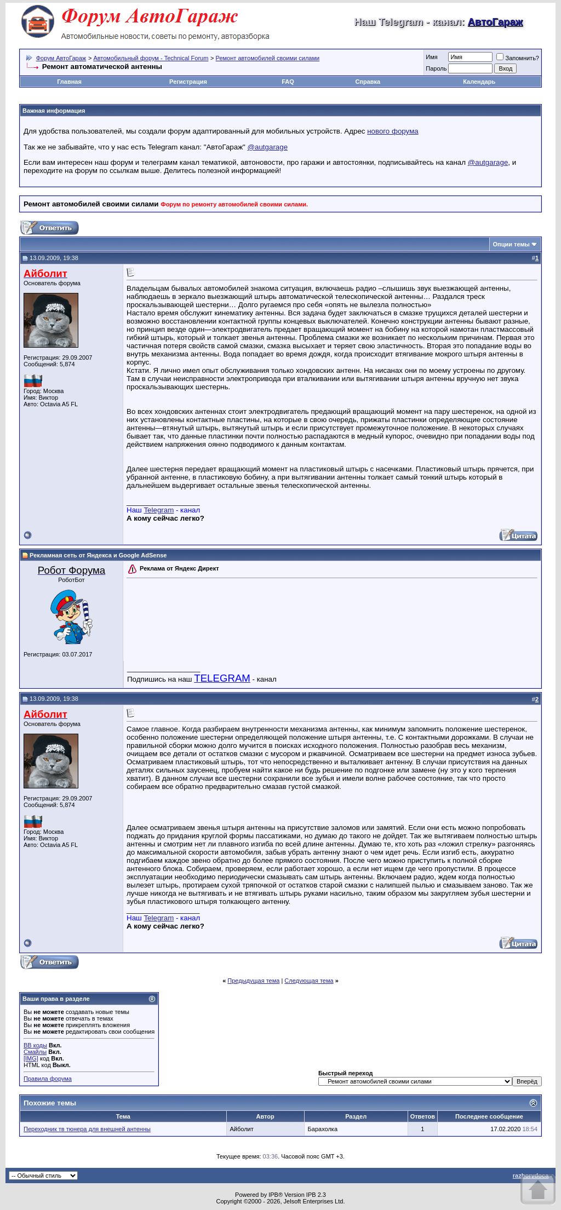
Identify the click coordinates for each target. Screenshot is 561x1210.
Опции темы (511, 244)
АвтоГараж (495, 21)
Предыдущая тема (253, 980)
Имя (431, 57)
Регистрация (188, 81)
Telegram (159, 510)
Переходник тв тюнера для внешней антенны (87, 1129)
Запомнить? (517, 58)
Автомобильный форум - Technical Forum (150, 58)
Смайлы (35, 1051)
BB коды (35, 1045)
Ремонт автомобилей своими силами (268, 58)
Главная (69, 81)
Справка (367, 81)
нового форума (393, 131)
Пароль (436, 68)
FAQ (288, 81)
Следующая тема (308, 980)
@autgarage (268, 147)
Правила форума (48, 1078)
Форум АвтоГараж (61, 58)
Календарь (479, 81)
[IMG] (31, 1058)
